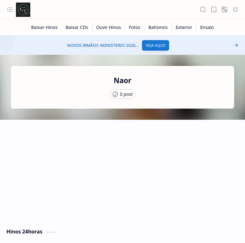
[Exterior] (184, 27)
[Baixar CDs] (77, 27)
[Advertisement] (122, 170)
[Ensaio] (207, 27)
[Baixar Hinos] (44, 27)
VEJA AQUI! (156, 45)
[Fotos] (135, 27)
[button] (9, 9)
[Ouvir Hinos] (109, 27)
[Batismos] (158, 27)
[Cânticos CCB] (23, 10)
